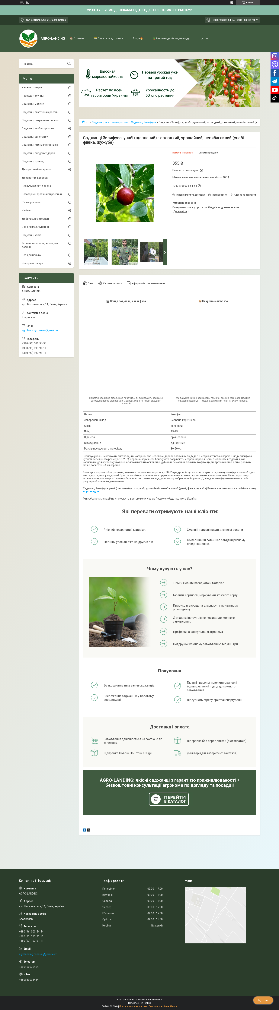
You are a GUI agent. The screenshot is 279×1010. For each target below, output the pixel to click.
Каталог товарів (32, 87)
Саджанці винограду (35, 136)
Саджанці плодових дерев (38, 153)
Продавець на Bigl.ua (139, 1003)
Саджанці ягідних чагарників (40, 144)
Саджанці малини (33, 103)
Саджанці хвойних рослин (38, 128)
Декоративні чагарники (36, 169)
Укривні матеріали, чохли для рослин (40, 245)
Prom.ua (157, 999)
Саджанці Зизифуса (143, 122)
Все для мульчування (35, 226)
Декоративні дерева (35, 177)
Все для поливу (31, 255)
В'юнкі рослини (31, 202)
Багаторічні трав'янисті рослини (42, 194)
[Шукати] (69, 63)
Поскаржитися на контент (133, 1006)
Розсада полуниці (33, 95)
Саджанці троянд (33, 161)
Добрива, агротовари (35, 218)
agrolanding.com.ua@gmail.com (41, 330)
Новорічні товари (32, 263)
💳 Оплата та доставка (108, 38)
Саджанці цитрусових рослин (40, 120)
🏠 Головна (77, 38)
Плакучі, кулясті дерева (36, 185)
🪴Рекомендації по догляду (170, 38)
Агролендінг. (91, 491)
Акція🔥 (138, 38)
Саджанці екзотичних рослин (110, 122)
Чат (263, 1000)
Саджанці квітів (31, 235)
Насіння (26, 210)
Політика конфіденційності (163, 1006)
